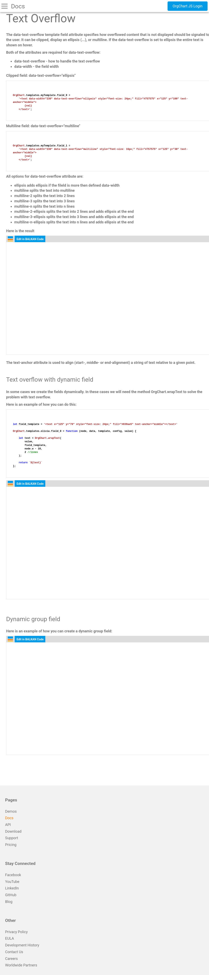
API (8, 824)
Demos (11, 811)
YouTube (12, 881)
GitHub (10, 895)
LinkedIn (12, 888)
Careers (11, 958)
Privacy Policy (16, 932)
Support (11, 838)
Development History (22, 945)
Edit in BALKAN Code (30, 239)
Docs (9, 818)
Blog (8, 901)
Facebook (13, 875)
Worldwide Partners (21, 965)
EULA (9, 938)
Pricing (11, 844)
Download (13, 831)
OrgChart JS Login (187, 6)
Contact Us (14, 952)
